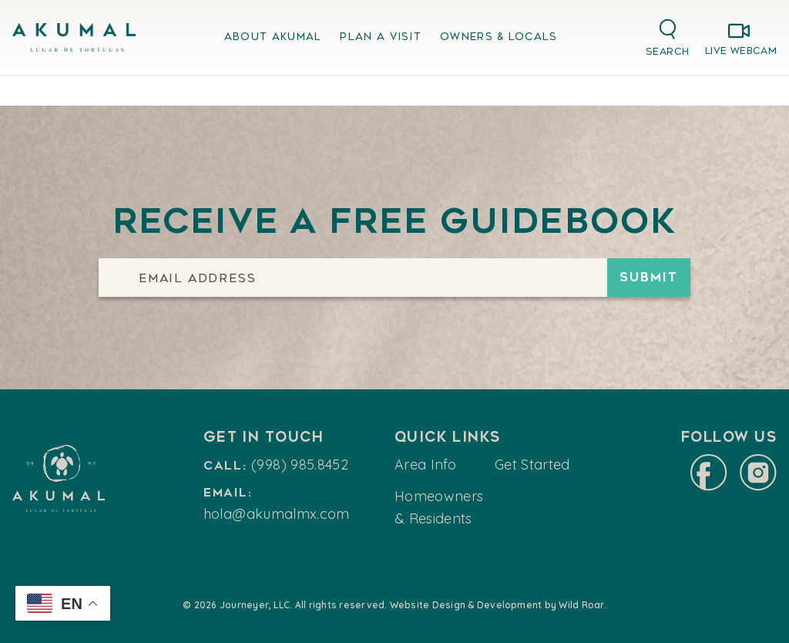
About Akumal (273, 36)
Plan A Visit (380, 36)
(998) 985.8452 (299, 464)
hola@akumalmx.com (276, 514)
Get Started (532, 464)
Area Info (425, 464)
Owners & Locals (499, 36)
